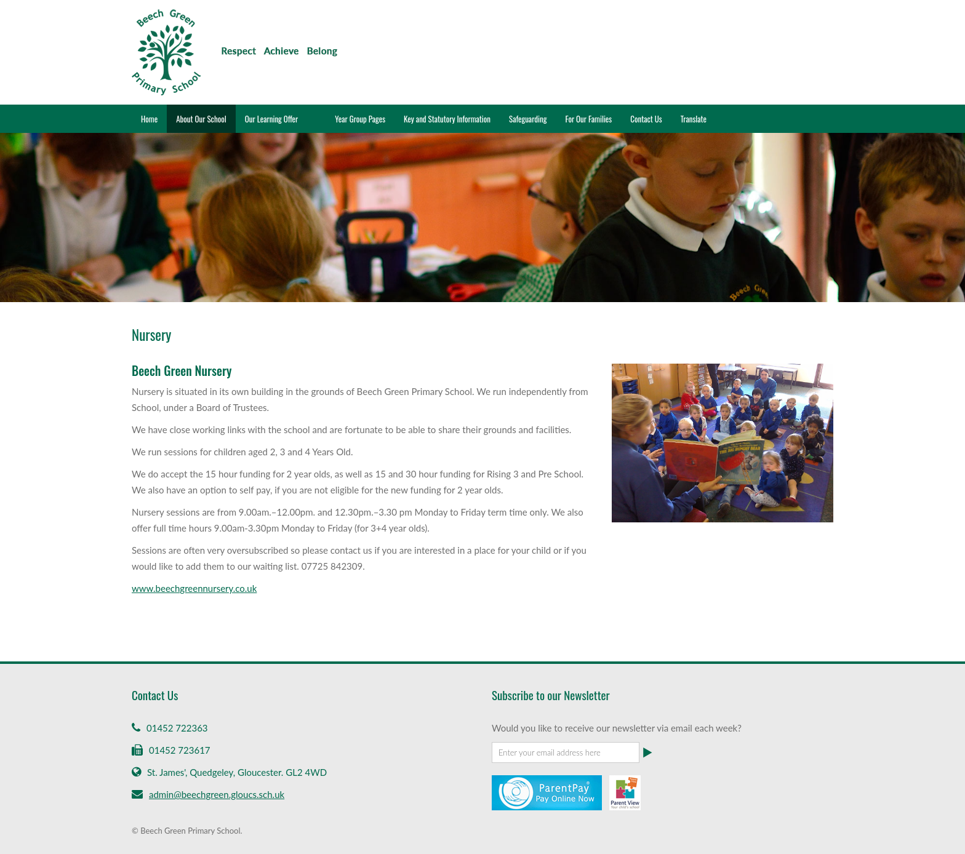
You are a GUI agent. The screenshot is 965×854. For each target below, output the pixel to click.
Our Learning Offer (271, 119)
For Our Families (588, 119)
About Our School (201, 119)
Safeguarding (528, 119)
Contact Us (646, 119)
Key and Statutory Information (447, 119)
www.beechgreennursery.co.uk (194, 588)
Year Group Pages (360, 119)
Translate (694, 119)
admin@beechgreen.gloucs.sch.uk (216, 794)
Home (149, 119)
